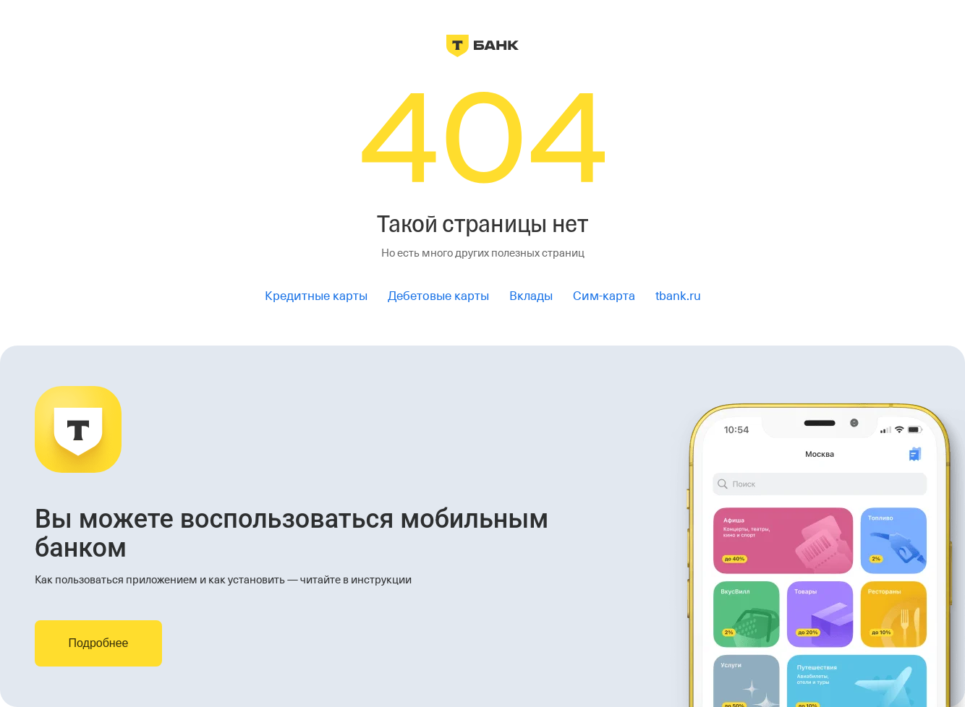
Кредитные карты (316, 296)
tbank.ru (678, 296)
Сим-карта (604, 296)
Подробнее (99, 643)
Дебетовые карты (438, 296)
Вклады (531, 296)
